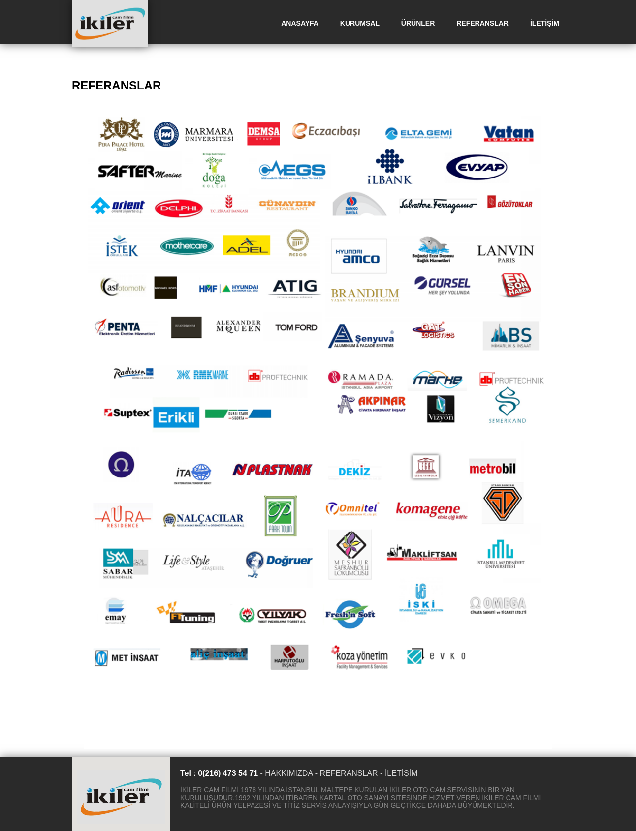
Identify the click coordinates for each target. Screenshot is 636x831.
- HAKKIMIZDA (286, 773)
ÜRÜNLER (418, 23)
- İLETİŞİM (398, 773)
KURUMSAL (360, 23)
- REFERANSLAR (346, 773)
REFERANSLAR (482, 23)
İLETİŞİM (544, 23)
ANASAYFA (299, 23)
